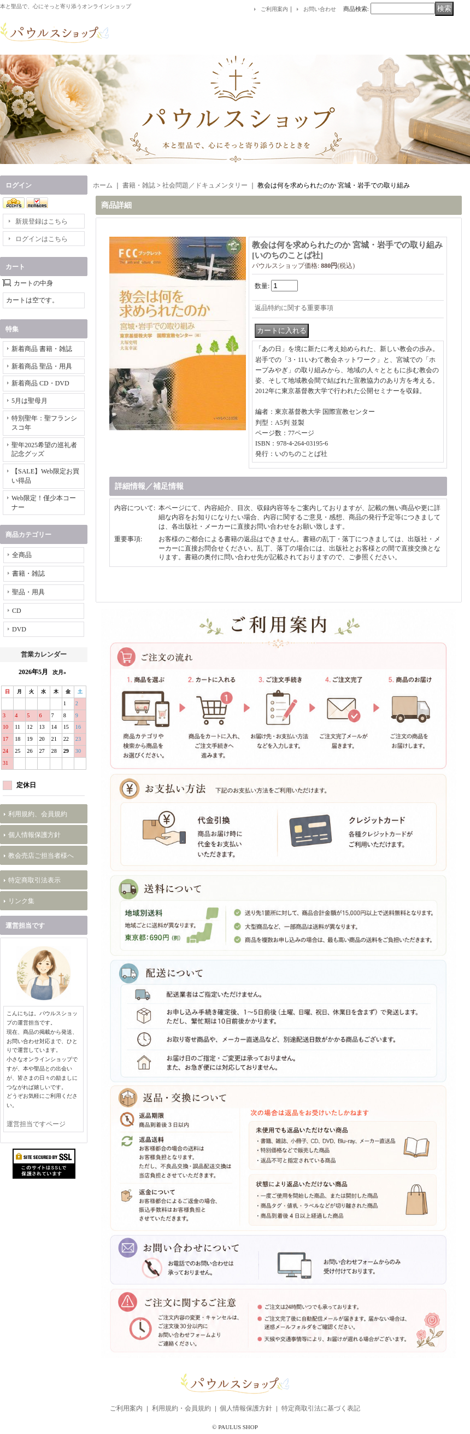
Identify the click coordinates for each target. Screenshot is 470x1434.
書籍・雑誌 (28, 573)
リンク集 (21, 901)
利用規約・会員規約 (181, 1408)
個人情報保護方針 (34, 835)
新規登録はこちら (41, 221)
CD (16, 610)
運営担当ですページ (36, 1124)
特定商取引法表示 (34, 880)
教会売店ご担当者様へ (41, 855)
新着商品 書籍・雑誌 (41, 349)
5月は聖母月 (29, 401)
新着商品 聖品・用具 (41, 366)
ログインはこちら (41, 239)
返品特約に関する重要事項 (294, 308)
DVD (19, 629)
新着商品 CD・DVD (40, 383)
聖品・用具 (28, 592)
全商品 (22, 555)
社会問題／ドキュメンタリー (205, 185)
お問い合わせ (319, 9)
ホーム (103, 185)
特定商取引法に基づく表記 (320, 1408)
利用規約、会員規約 (37, 814)
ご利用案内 (274, 9)
